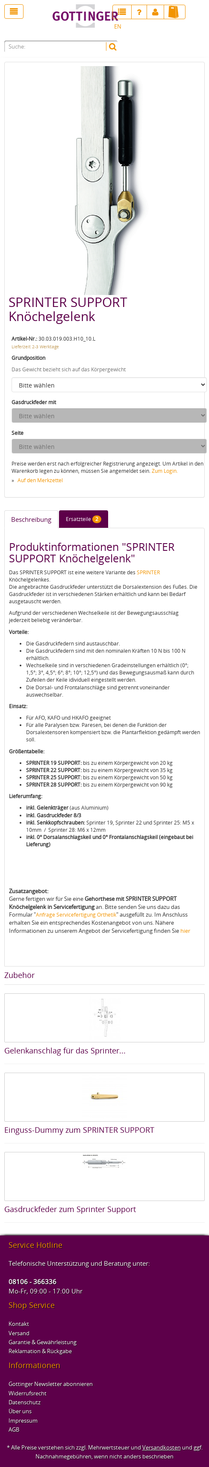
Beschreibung (31, 519)
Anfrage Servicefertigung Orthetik (76, 914)
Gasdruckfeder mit (34, 402)
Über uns (20, 1411)
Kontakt (19, 1324)
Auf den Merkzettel (40, 480)
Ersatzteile (83, 519)
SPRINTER (148, 572)
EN (117, 26)
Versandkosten (161, 1447)
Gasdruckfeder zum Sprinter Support (70, 1209)
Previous (15, 178)
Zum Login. (165, 471)
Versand (19, 1333)
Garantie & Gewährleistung (43, 1342)
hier (185, 931)
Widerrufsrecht (28, 1393)
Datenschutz (25, 1402)
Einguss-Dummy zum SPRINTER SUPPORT (79, 1130)
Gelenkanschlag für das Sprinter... (65, 1050)
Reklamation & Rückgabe (40, 1351)
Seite (18, 433)
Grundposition (28, 358)
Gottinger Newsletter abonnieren (51, 1384)
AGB (14, 1429)
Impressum (23, 1420)
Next (194, 178)
